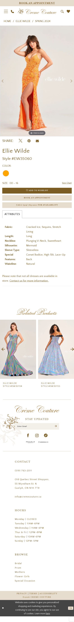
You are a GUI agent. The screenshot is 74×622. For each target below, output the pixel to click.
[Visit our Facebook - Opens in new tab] (28, 441)
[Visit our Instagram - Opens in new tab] (37, 441)
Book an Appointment (37, 200)
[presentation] (18, 353)
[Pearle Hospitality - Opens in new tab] (30, 448)
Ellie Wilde (23, 21)
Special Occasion (25, 586)
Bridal (18, 569)
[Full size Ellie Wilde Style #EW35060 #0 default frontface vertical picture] (37, 81)
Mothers (20, 578)
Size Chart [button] (66, 183)
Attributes (12, 218)
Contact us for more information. (29, 285)
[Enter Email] (37, 431)
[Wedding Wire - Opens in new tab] (43, 448)
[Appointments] (37, 3)
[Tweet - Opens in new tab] (20, 141)
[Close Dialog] (3, 614)
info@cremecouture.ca (28, 502)
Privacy (22, 599)
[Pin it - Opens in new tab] (29, 141)
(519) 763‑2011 (23, 476)
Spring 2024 (42, 21)
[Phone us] (12, 11)
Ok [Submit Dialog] (70, 614)
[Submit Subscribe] (55, 431)
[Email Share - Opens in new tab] (37, 141)
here (48, 619)
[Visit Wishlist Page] (68, 11)
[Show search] (62, 11)
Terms (33, 599)
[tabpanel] (37, 81)
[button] (6, 11)
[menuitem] (6, 11)
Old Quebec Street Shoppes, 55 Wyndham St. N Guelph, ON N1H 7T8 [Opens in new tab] (32, 489)
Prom (18, 573)
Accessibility (48, 599)
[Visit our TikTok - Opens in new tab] (46, 441)
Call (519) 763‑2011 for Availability (37, 209)
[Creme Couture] (37, 11)
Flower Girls (22, 582)
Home (7, 21)
